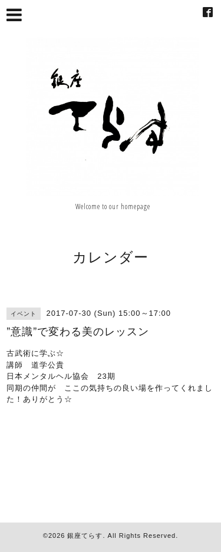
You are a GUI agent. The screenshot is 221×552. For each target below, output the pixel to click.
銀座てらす (85, 535)
